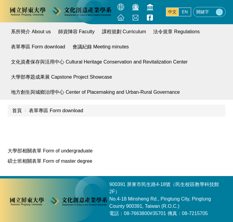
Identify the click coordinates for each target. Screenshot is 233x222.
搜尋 (219, 12)
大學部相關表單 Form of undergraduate (50, 150)
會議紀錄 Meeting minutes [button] (101, 46)
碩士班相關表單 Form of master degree (50, 161)
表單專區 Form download (56, 110)
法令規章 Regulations (176, 31)
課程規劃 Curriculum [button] (124, 31)
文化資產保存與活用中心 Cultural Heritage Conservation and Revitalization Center (99, 61)
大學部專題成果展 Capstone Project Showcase (61, 77)
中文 (172, 11)
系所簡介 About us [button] (31, 31)
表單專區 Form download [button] (38, 46)
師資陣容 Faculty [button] (76, 31)
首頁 (17, 110)
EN (185, 11)
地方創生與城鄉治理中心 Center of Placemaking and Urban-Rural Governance (95, 92)
